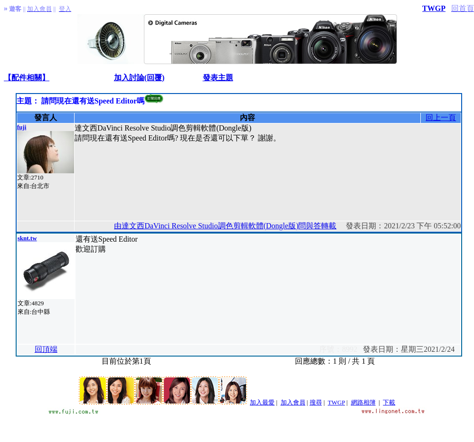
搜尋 (316, 402)
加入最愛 (262, 402)
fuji (22, 127)
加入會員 (293, 402)
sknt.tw (27, 238)
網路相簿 (363, 402)
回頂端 (46, 349)
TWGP (434, 8)
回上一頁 (441, 117)
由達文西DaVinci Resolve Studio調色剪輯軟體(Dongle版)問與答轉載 (225, 226)
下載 (389, 402)
